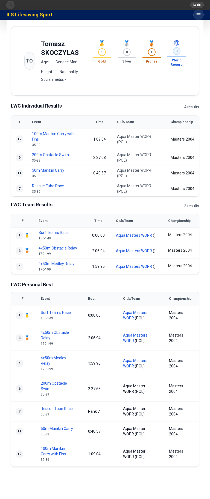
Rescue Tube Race (48, 186)
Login (197, 4)
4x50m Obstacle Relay (58, 248)
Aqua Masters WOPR (134, 235)
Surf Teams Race (54, 232)
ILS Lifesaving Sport (29, 14)
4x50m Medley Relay (56, 264)
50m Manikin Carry (48, 170)
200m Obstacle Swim (50, 155)
